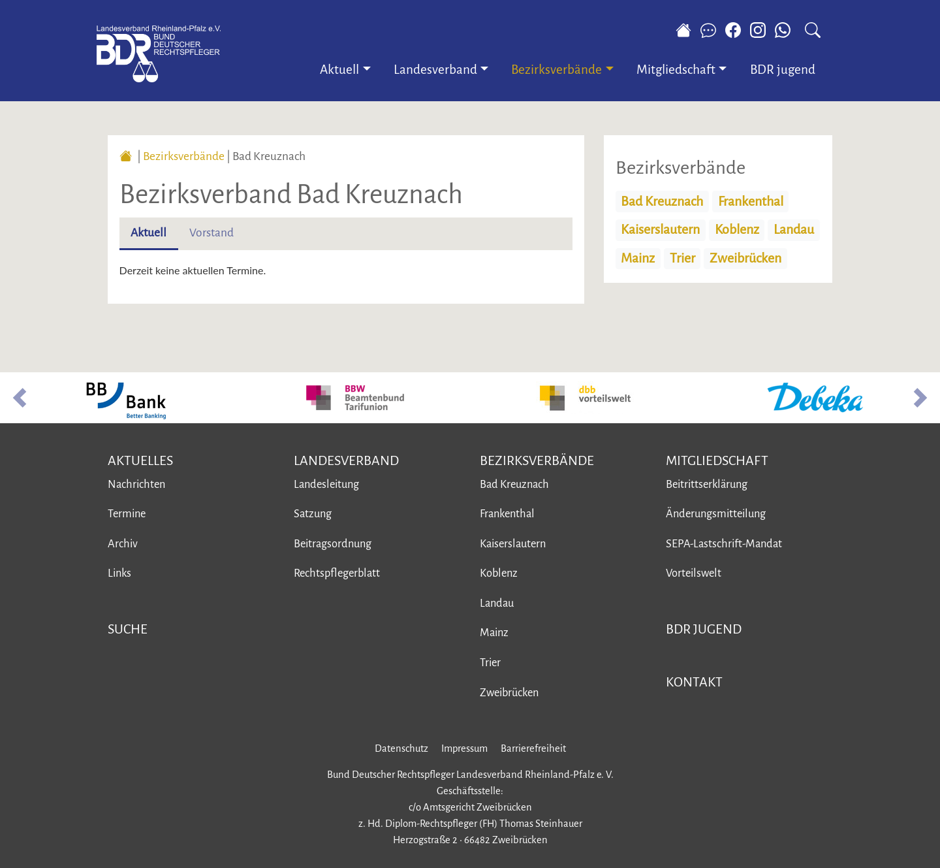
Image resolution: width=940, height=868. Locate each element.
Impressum (464, 748)
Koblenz (737, 229)
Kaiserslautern (660, 229)
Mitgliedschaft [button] (675, 69)
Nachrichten (136, 484)
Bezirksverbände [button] (556, 69)
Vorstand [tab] (211, 233)
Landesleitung (326, 484)
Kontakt (694, 682)
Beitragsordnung (332, 544)
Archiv (123, 544)
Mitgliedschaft (717, 460)
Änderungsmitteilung (716, 513)
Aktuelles (140, 460)
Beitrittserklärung (706, 484)
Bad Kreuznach (662, 201)
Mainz (638, 258)
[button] (19, 397)
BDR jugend (782, 69)
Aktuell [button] (339, 69)
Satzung (313, 513)
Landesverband (346, 460)
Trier (682, 258)
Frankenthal (750, 201)
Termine (127, 513)
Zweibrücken (745, 258)
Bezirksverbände (184, 156)
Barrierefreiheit (533, 748)
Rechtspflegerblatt (337, 573)
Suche (128, 629)
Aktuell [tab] (148, 233)
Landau (794, 229)
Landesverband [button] (435, 69)
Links (119, 573)
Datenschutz (401, 748)
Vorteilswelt (693, 573)
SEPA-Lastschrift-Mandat (724, 544)
